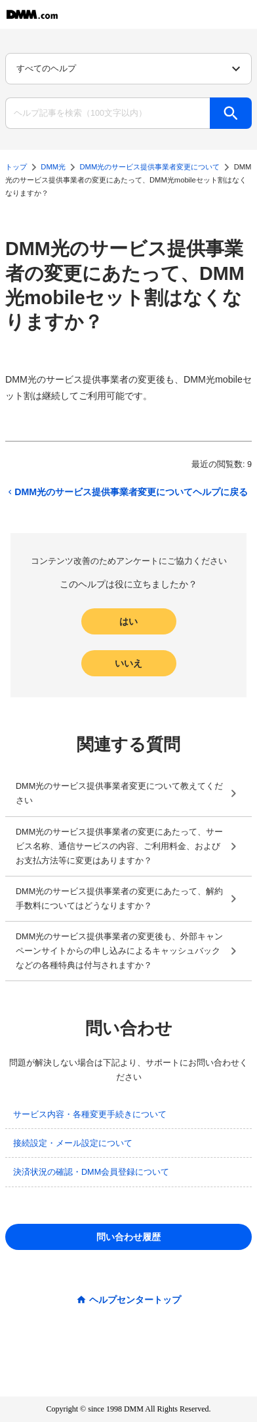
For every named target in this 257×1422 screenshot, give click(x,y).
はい (128, 621)
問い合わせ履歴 (128, 1237)
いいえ (128, 663)
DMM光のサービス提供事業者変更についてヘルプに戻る (126, 491)
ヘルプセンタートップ (135, 1299)
